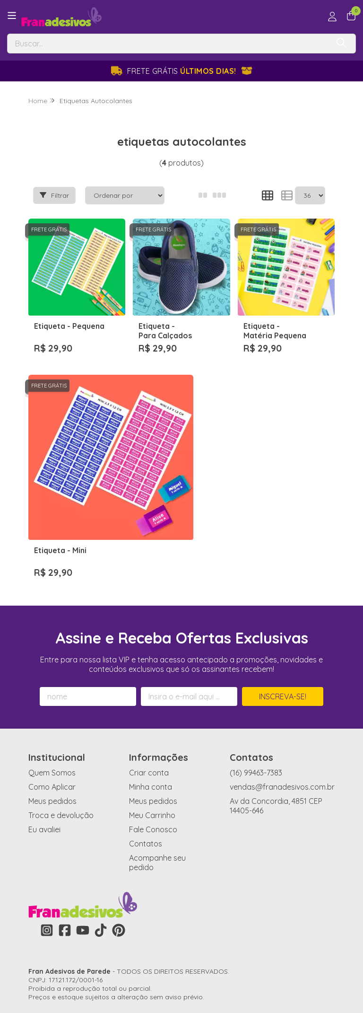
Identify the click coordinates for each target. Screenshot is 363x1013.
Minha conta (150, 714)
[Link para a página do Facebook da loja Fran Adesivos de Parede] (64, 857)
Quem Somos (52, 700)
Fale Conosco (153, 756)
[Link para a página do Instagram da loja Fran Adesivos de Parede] (46, 857)
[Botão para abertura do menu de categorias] (12, 15)
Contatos (145, 770)
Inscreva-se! (282, 623)
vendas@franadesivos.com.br (282, 714)
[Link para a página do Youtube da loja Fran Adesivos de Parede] (82, 857)
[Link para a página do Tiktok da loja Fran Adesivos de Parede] (100, 857)
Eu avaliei (44, 756)
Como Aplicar (52, 714)
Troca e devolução (61, 742)
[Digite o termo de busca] (168, 43)
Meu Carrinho (152, 742)
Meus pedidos (52, 728)
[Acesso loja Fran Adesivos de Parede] (332, 16)
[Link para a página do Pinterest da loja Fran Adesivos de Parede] (118, 857)
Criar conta (149, 700)
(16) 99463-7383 (256, 700)
